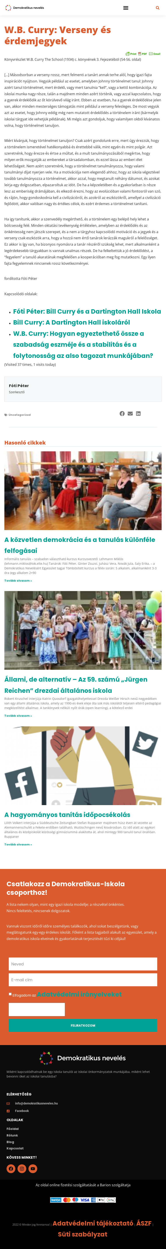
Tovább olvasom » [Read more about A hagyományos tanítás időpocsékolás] (18, 844)
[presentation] (37, 1009)
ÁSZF (144, 1223)
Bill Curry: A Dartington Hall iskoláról (71, 322)
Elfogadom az (67, 995)
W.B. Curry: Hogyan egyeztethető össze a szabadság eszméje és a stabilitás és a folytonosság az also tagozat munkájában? (83, 344)
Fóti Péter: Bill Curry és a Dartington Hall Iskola (87, 311)
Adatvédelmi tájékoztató (93, 1223)
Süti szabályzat (82, 1234)
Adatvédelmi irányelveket (79, 994)
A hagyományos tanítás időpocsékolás (67, 815)
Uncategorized (20, 415)
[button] (126, 8)
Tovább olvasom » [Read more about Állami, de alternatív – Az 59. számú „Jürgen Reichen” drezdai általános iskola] (18, 716)
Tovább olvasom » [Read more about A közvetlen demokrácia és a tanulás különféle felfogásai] (18, 581)
